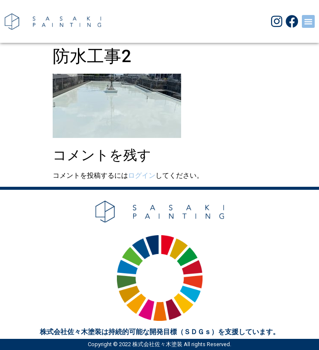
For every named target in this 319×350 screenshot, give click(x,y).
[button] (308, 21)
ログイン (141, 175)
